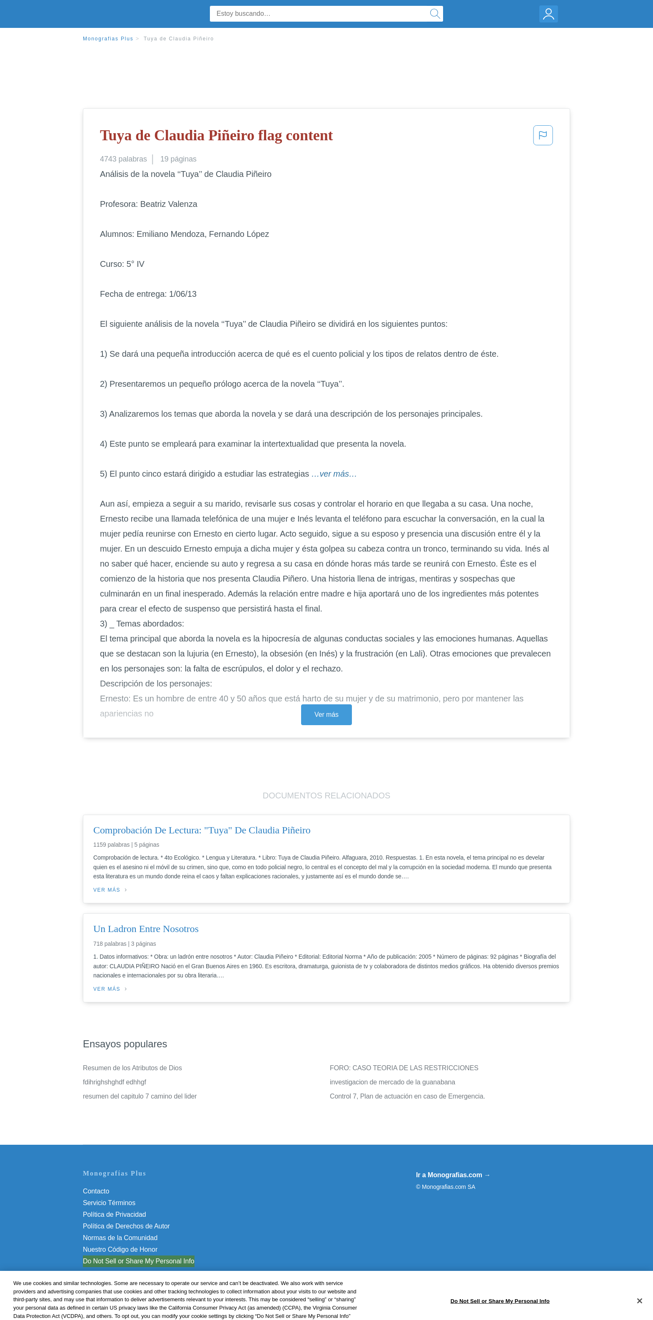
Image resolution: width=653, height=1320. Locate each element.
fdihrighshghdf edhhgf (114, 1082)
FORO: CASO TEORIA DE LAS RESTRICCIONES (404, 1067)
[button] (543, 137)
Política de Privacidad (114, 1214)
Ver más (326, 714)
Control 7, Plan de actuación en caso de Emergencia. (407, 1096)
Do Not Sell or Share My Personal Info (138, 1261)
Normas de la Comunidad (120, 1237)
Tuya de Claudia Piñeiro (179, 39)
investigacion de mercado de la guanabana (392, 1082)
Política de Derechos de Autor (126, 1226)
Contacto (96, 1191)
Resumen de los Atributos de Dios (132, 1067)
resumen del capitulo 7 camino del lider (140, 1096)
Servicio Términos (109, 1202)
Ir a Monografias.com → (453, 1174)
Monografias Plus (108, 39)
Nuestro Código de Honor (120, 1249)
